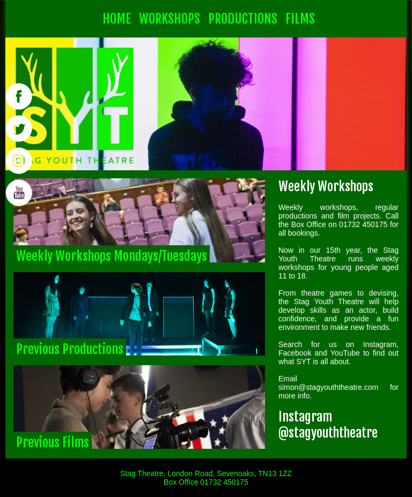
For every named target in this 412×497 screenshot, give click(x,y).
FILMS (300, 19)
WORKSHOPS (169, 19)
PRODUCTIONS (242, 19)
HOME (116, 19)
